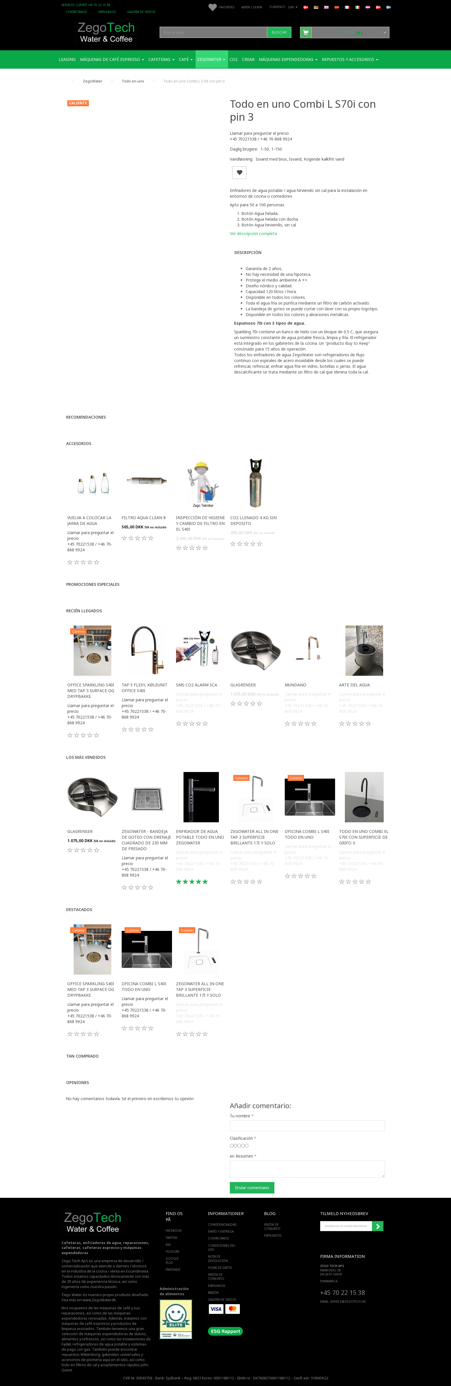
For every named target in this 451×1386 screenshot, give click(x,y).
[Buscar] (279, 32)
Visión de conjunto (216, 1277)
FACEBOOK (173, 1231)
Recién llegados (84, 610)
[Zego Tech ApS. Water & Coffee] (106, 31)
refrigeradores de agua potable (99, 1344)
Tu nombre (240, 1116)
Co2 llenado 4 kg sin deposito (253, 520)
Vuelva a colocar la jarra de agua (89, 520)
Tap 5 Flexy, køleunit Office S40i (144, 687)
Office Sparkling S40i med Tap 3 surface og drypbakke (90, 690)
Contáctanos (76, 12)
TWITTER (171, 1238)
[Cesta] (344, 32)
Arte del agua (354, 685)
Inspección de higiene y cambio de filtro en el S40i (200, 523)
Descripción (247, 252)
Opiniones (77, 1082)
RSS (168, 1245)
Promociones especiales (92, 584)
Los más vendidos (86, 757)
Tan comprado (82, 1056)
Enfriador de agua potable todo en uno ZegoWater (200, 837)
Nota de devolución (218, 1258)
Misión (213, 1293)
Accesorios (78, 443)
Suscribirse (377, 1226)
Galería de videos (141, 12)
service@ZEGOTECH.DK (348, 1302)
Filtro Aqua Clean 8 (144, 517)
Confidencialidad (222, 1225)
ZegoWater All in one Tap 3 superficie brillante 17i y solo (254, 837)
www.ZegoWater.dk (99, 1300)
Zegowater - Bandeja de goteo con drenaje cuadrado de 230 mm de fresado (146, 840)
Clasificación (241, 1138)
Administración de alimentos (174, 1291)
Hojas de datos (220, 1268)
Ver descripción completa (253, 233)
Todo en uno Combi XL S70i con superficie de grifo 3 (364, 837)
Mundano (295, 685)
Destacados (79, 909)
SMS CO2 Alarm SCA (196, 685)
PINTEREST (173, 1270)
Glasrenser (243, 685)
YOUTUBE (172, 1252)
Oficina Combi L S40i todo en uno (307, 834)
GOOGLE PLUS (172, 1260)
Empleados (107, 12)
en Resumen (241, 1156)
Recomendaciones (86, 417)
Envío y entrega (221, 1231)
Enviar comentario (252, 1187)
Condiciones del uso (221, 1247)
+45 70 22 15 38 (342, 1292)
